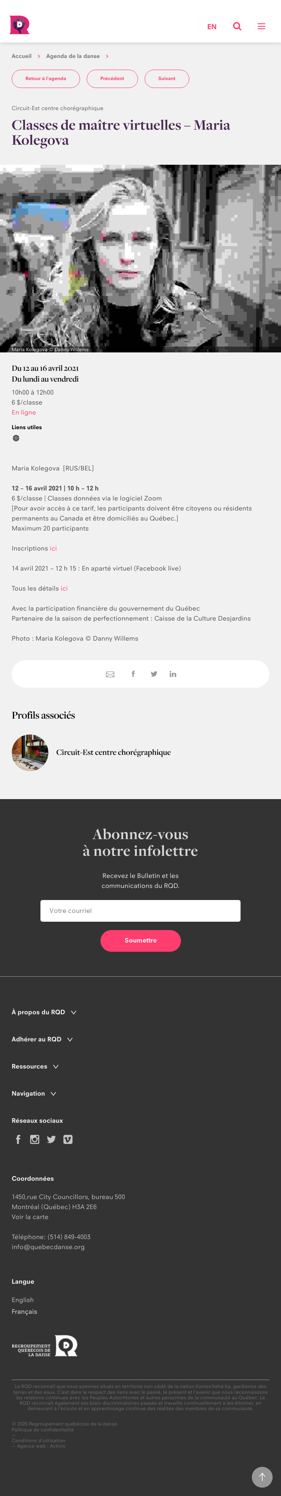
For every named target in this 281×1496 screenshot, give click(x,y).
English (23, 1300)
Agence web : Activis (41, 1446)
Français (24, 1311)
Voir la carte (30, 1217)
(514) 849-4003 (69, 1237)
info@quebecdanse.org (48, 1247)
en (212, 27)
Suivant (167, 78)
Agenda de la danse (73, 56)
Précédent (112, 78)
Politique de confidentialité (43, 1430)
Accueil (22, 56)
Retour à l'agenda (45, 78)
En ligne (24, 412)
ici (53, 548)
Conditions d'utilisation (38, 1440)
